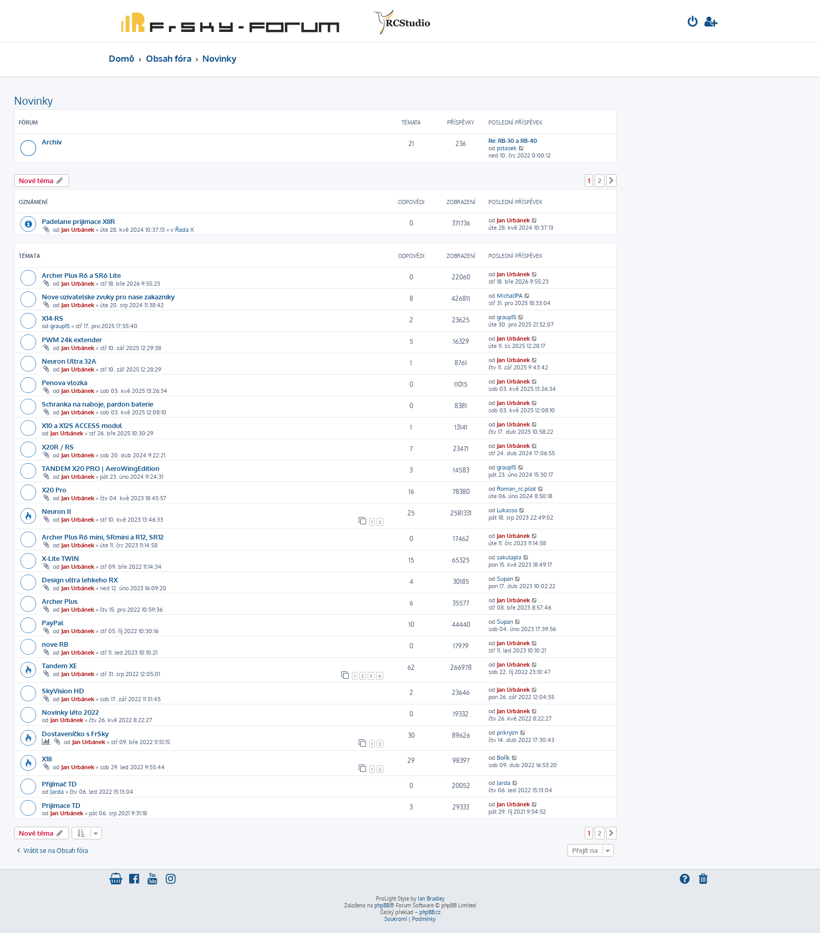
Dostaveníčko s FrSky (75, 733)
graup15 (60, 326)
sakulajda (509, 557)
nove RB (55, 643)
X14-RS (52, 317)
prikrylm (507, 732)
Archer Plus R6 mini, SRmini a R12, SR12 (103, 536)
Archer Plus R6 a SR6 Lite (81, 275)
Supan (505, 578)
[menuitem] (693, 23)
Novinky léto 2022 (70, 711)
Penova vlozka (64, 382)
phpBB (382, 905)
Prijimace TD (61, 805)
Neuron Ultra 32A (69, 360)
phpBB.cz (429, 912)
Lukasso (507, 510)
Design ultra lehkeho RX (80, 579)
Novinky (33, 100)
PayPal (52, 622)
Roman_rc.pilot (516, 488)
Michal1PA (509, 295)
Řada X (184, 229)
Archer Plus (59, 601)
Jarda (57, 791)
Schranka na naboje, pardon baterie (97, 403)
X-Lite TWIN (60, 558)
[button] (611, 180)
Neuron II (56, 511)
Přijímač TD (59, 783)
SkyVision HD (63, 690)
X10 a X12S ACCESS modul (82, 425)
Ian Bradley (431, 898)
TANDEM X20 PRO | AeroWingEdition (101, 468)
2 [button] (599, 180)
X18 (47, 758)
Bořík (503, 757)
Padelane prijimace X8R (78, 221)
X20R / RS (58, 446)
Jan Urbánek (77, 229)
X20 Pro (54, 489)
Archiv (52, 141)
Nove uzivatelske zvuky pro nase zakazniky (108, 296)
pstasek (507, 148)
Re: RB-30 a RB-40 (512, 140)
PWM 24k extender (72, 339)
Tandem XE (59, 665)
